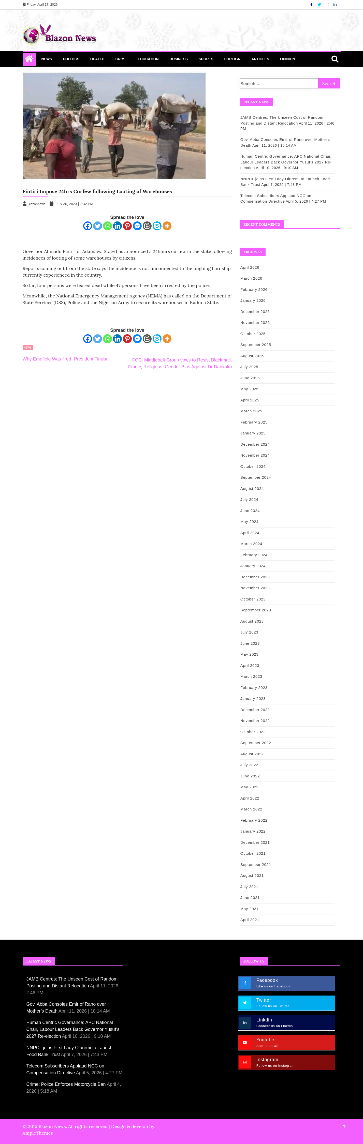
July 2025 (249, 367)
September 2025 (255, 344)
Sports (206, 59)
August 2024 (252, 488)
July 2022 (249, 765)
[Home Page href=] (29, 60)
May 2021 (249, 909)
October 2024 (253, 466)
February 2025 (254, 422)
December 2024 (255, 444)
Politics (71, 59)
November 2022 (255, 720)
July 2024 (249, 499)
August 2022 (252, 754)
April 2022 (249, 798)
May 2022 (249, 787)
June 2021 (250, 897)
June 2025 (250, 378)
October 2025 (253, 334)
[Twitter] (319, 5)
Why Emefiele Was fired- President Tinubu (65, 359)
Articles (260, 59)
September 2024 (255, 477)
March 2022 (251, 809)
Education (148, 59)
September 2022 (255, 743)
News (46, 59)
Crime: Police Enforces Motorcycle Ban (66, 1084)
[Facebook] (312, 5)
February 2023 (254, 687)
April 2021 (249, 919)
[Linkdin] (335, 5)
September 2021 (255, 864)
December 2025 (255, 311)
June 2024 (250, 510)
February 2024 (254, 555)
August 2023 (252, 621)
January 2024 (253, 566)
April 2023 (249, 665)
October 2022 (253, 732)
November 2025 (255, 322)
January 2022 (253, 831)
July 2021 (249, 886)
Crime (121, 59)
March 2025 (251, 411)
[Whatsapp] (107, 225)
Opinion (287, 59)
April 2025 (249, 400)
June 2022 (250, 776)
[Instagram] (328, 5)
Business (179, 59)
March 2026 (251, 278)
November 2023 (255, 588)
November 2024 (255, 455)
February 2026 (254, 289)
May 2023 (249, 654)
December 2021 (255, 842)
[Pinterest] (127, 225)
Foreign (232, 59)
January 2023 (253, 698)
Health (97, 59)
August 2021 (252, 875)
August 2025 (252, 356)
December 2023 (255, 577)
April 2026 (249, 267)
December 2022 (255, 710)
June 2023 (250, 643)
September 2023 (255, 610)
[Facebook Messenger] (137, 225)
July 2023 (249, 632)
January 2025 (253, 433)
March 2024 (251, 543)
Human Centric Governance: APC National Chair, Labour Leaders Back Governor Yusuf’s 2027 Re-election (286, 162)
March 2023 (251, 676)
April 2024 (249, 533)
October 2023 (253, 599)
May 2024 (249, 521)
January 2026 (253, 300)
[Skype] (157, 225)
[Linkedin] (117, 225)
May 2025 (249, 389)
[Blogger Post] (147, 225)
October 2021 (253, 853)
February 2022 (254, 820)
